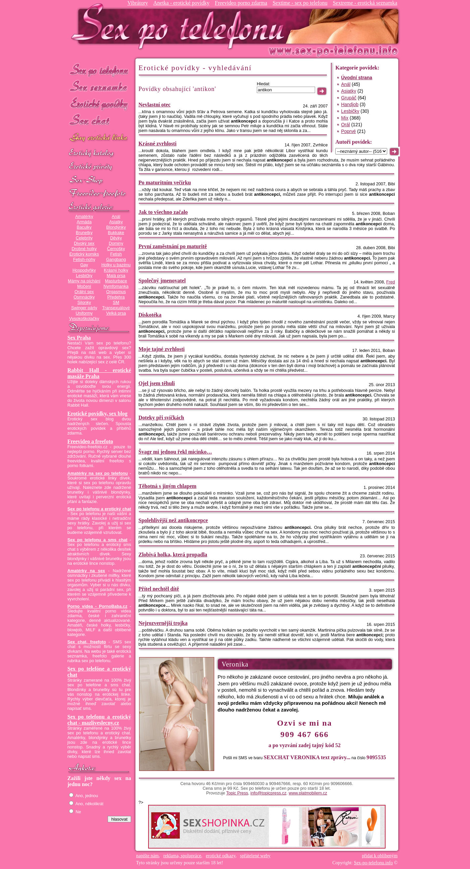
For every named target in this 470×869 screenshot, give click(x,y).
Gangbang (116, 259)
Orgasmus (116, 291)
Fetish (116, 254)
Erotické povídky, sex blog (97, 413)
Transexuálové (116, 308)
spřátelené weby (255, 855)
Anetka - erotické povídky (181, 3)
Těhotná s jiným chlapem (167, 486)
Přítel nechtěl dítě (158, 589)
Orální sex (84, 291)
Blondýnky (116, 227)
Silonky (84, 302)
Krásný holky (116, 270)
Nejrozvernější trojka (162, 623)
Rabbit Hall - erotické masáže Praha (99, 373)
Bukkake (116, 232)
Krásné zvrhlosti (157, 143)
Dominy (116, 243)
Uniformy (84, 313)
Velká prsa (116, 313)
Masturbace (116, 281)
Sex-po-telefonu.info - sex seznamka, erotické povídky (180, 26)
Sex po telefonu (99, 69)
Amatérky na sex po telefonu (97, 473)
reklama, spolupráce (182, 855)
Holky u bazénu (115, 265)
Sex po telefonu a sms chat (97, 540)
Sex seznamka (99, 86)
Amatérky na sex (86, 570)
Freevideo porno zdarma (241, 3)
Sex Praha (79, 337)
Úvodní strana (356, 77)
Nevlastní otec (154, 104)
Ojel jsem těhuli (156, 383)
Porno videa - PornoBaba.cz (97, 606)
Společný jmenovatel (162, 280)
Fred (390, 282)
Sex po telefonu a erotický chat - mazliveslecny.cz (99, 720)
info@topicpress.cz (268, 793)
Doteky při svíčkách (161, 417)
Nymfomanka (116, 286)
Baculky (84, 227)
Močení (84, 286)
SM (116, 302)
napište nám (147, 855)
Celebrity (84, 238)
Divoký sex (84, 243)
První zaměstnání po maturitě (172, 246)
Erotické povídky (99, 103)
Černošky (116, 248)
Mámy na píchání (84, 281)
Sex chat (99, 121)
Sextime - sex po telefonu (300, 3)
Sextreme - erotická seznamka (365, 3)
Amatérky (84, 216)
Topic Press (237, 793)
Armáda (84, 222)
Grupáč (348, 97)
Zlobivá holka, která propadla (172, 554)
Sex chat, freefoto (86, 642)
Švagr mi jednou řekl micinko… (175, 452)
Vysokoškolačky (84, 318)
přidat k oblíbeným (380, 855)
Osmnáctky (84, 297)
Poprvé (348, 131)
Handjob (349, 104)
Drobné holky (84, 248)
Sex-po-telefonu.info (373, 862)
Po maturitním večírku (164, 182)
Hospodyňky (84, 270)
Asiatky (116, 222)
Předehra (116, 297)
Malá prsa (116, 275)
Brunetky (84, 232)
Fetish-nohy (84, 259)
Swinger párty (84, 308)
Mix (344, 118)
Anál (116, 216)
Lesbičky (84, 275)
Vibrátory (137, 3)
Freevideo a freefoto (90, 441)
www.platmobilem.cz (308, 793)
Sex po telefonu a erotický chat (99, 509)
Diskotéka (149, 315)
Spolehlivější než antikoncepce (173, 520)
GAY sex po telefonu (99, 138)
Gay (84, 265)
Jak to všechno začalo (163, 212)
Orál (345, 124)
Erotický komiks (84, 254)
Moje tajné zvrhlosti (161, 349)
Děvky (116, 238)
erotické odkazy (220, 855)
